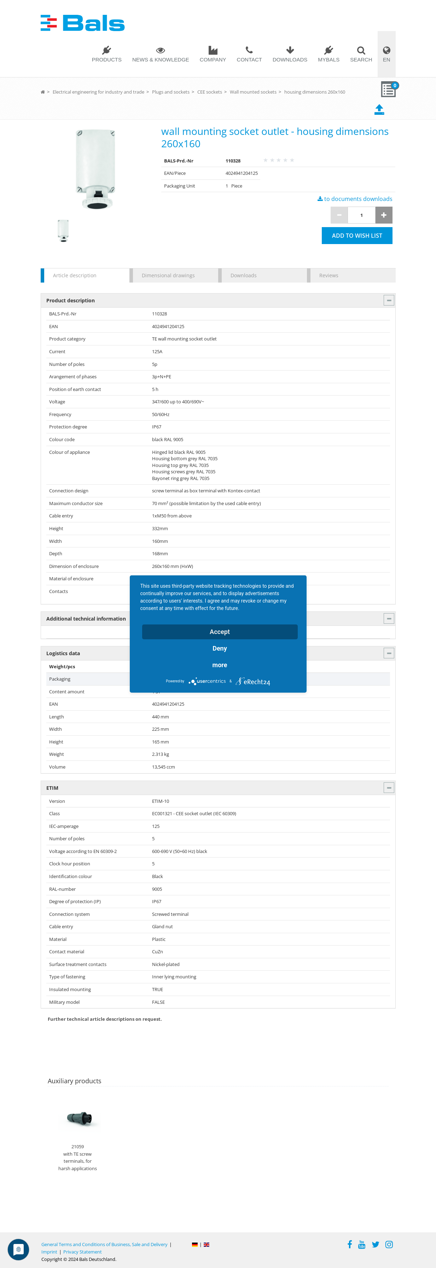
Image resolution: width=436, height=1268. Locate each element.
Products (107, 60)
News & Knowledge (160, 60)
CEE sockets (209, 92)
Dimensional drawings (168, 275)
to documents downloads (355, 199)
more (220, 665)
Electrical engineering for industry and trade (98, 92)
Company (213, 60)
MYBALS (328, 60)
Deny (220, 648)
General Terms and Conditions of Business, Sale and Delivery (104, 1244)
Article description (75, 275)
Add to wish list (357, 235)
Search (361, 60)
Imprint (49, 1252)
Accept (220, 631)
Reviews (328, 275)
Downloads (290, 60)
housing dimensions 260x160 (314, 92)
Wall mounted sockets (253, 92)
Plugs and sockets (171, 92)
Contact (249, 60)
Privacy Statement (82, 1252)
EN (386, 60)
